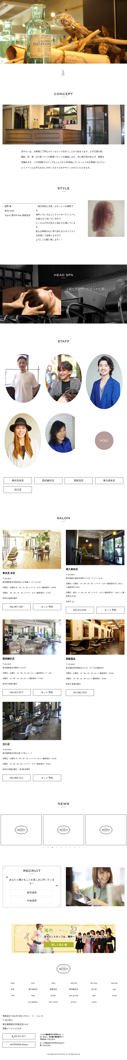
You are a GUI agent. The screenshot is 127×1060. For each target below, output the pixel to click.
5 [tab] (61, 847)
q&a (94, 995)
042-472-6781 (80, 610)
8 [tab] (74, 847)
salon (53, 983)
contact (94, 1002)
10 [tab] (83, 847)
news (33, 983)
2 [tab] (47, 847)
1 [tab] (43, 847)
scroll (64, 74)
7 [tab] (70, 847)
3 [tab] (52, 847)
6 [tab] (65, 847)
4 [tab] (56, 847)
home (13, 983)
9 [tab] (79, 847)
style (114, 989)
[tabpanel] (21, 830)
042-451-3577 (16, 692)
